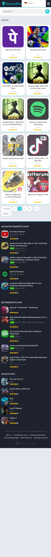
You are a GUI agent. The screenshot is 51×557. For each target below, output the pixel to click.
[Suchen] (25, 11)
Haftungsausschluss (41, 547)
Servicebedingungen (11, 547)
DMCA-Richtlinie (26, 547)
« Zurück (6, 209)
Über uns (9, 544)
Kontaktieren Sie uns (21, 544)
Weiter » (6, 214)
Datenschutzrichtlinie (38, 544)
